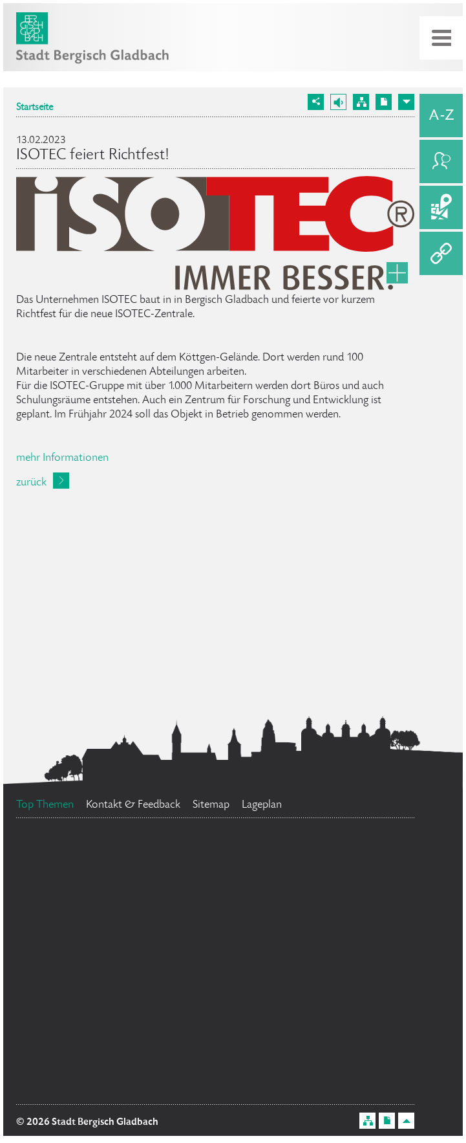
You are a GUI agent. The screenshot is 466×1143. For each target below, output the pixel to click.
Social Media (334, 868)
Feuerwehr (307, 1026)
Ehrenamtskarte (304, 921)
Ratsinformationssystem (136, 988)
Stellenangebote (299, 1080)
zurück (31, 483)
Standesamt (97, 1080)
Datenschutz (310, 999)
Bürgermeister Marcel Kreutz (112, 1027)
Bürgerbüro (116, 937)
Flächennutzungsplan (144, 882)
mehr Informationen (62, 458)
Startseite (34, 108)
